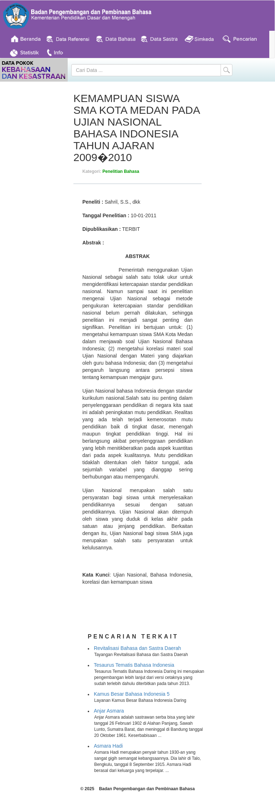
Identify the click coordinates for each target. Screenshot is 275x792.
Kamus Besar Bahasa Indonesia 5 (132, 694)
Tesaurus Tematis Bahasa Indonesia (134, 665)
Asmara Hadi (108, 746)
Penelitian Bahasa (120, 171)
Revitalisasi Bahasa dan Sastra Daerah (137, 648)
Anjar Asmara (109, 711)
